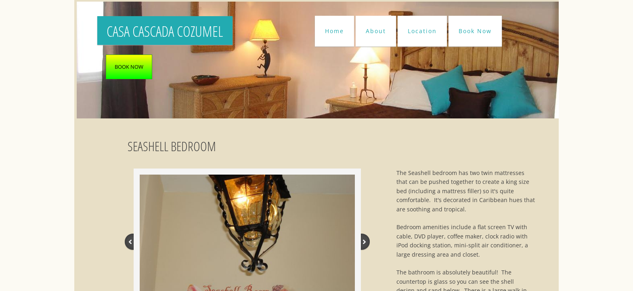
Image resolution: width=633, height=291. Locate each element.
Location (422, 31)
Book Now (475, 31)
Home (334, 31)
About (376, 31)
